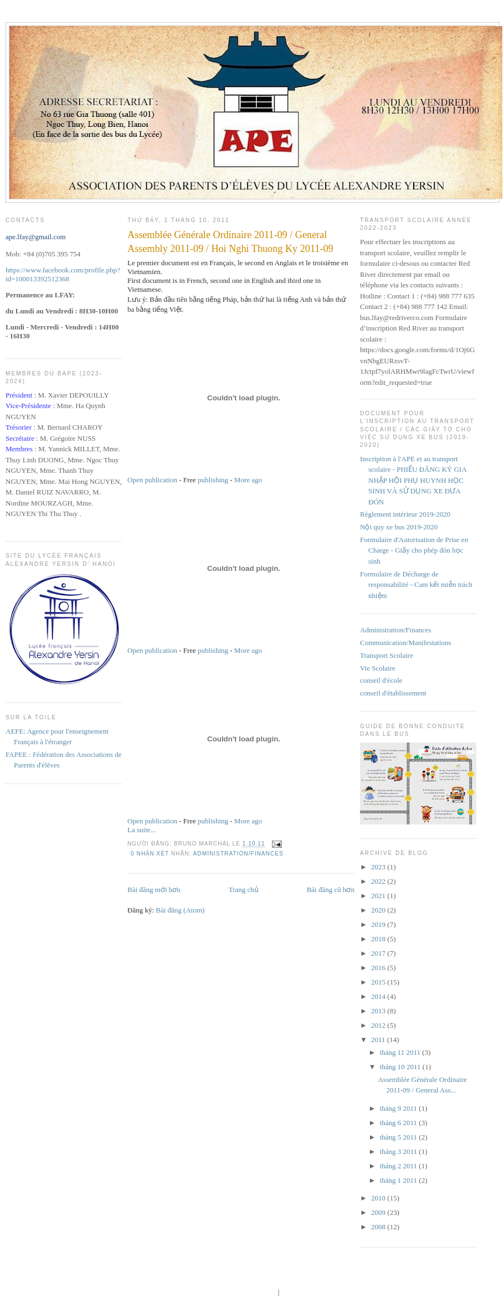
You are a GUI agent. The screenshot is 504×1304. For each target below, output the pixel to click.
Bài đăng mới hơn (154, 889)
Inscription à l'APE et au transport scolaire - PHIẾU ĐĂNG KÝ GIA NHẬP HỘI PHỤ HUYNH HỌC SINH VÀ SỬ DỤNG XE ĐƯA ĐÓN (413, 480)
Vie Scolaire (377, 668)
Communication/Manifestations (405, 642)
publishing (213, 480)
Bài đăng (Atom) (180, 910)
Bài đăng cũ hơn (330, 889)
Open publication (152, 480)
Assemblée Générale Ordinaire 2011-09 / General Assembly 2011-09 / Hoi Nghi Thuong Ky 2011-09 (230, 241)
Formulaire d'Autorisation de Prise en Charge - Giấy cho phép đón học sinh (414, 550)
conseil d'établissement (393, 693)
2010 (379, 1198)
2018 (379, 939)
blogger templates (250, 1292)
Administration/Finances (238, 854)
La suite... (141, 830)
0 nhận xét (150, 854)
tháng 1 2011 (399, 1180)
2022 (379, 881)
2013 (379, 1011)
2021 (379, 895)
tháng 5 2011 (399, 1137)
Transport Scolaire (386, 655)
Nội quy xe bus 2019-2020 (399, 527)
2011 (379, 1039)
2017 (379, 953)
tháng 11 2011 (401, 1052)
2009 (379, 1212)
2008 (379, 1227)
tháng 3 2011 (399, 1151)
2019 (379, 924)
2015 (379, 982)
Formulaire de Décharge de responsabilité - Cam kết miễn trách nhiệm (416, 585)
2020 (379, 910)
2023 (379, 867)
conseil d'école (381, 680)
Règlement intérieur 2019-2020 (405, 514)
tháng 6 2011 (399, 1123)
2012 (379, 1025)
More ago (248, 480)
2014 (379, 996)
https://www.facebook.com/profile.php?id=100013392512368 (63, 274)
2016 (379, 967)
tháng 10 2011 (401, 1067)
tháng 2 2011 (399, 1166)
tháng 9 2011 (399, 1108)
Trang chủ (244, 889)
